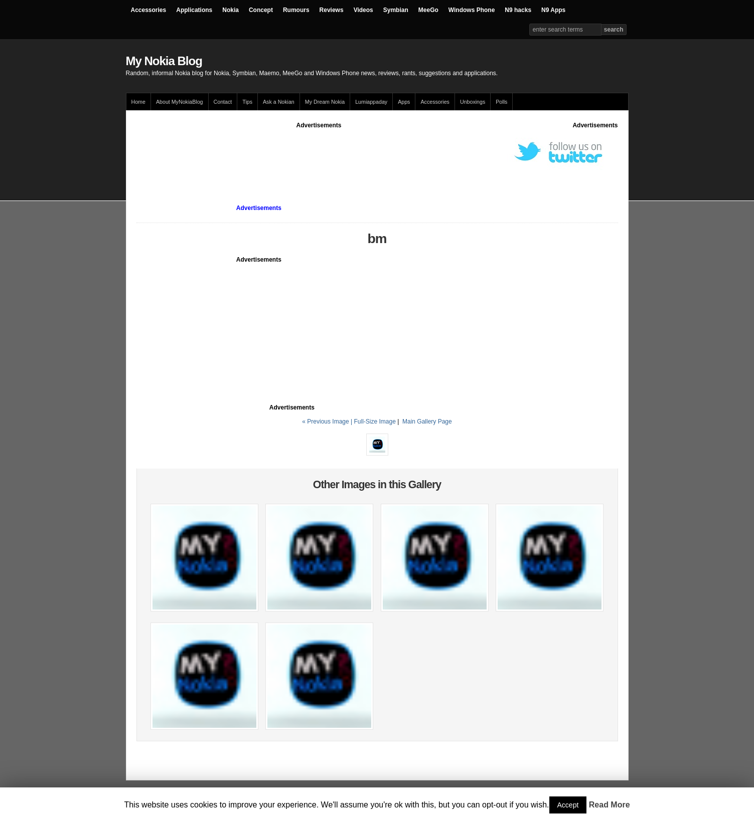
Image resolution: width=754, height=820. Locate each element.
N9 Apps (553, 10)
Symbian (395, 10)
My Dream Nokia (325, 102)
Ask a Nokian (278, 102)
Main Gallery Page (427, 421)
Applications (194, 10)
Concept (261, 10)
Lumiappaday (371, 102)
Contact (223, 102)
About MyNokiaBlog (179, 102)
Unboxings (472, 102)
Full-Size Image (374, 421)
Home (138, 102)
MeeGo (428, 10)
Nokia (230, 10)
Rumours (296, 10)
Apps (404, 102)
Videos (363, 10)
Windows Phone (471, 10)
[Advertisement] (319, 152)
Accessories (149, 10)
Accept (568, 805)
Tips (247, 102)
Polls (501, 102)
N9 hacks (518, 10)
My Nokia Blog (164, 61)
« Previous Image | (328, 421)
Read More (609, 804)
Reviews (332, 10)
